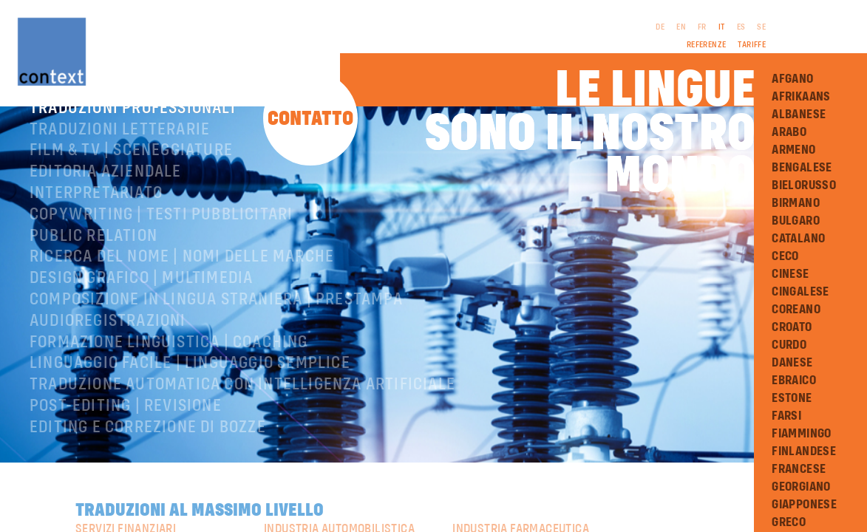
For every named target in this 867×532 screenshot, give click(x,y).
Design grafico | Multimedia (141, 319)
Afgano (792, 79)
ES (741, 27)
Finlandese (804, 451)
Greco (789, 522)
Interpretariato (96, 234)
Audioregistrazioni (108, 362)
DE (660, 27)
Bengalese (802, 167)
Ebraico (794, 380)
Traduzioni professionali (133, 149)
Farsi (786, 416)
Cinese (790, 274)
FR (702, 27)
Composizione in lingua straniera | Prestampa (216, 340)
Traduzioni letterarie (120, 171)
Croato (792, 327)
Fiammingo (802, 433)
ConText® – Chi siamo (113, 128)
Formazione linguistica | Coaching (169, 383)
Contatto (310, 119)
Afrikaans (801, 96)
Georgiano (801, 487)
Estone (792, 398)
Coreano (796, 309)
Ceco (785, 256)
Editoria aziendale (106, 213)
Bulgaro (796, 221)
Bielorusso (804, 185)
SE (761, 27)
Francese (799, 469)
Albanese (799, 114)
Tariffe (752, 45)
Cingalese (800, 292)
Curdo (789, 345)
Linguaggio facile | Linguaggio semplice (190, 404)
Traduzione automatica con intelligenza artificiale (242, 425)
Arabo (789, 132)
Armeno (793, 150)
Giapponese (804, 504)
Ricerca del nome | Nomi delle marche (182, 298)
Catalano (798, 238)
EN (681, 27)
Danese (792, 362)
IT (721, 27)
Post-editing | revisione (126, 447)
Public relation (93, 277)
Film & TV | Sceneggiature (131, 191)
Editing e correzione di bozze (148, 468)
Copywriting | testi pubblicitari (161, 256)
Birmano (796, 203)
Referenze (707, 45)
